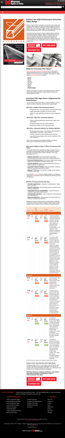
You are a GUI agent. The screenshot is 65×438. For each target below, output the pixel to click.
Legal (48, 405)
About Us (49, 399)
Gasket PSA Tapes (11, 408)
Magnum (32, 426)
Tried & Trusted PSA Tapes (13, 399)
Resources (50, 410)
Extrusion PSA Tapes (11, 412)
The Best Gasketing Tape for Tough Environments (48, 392)
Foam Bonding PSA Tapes (12, 403)
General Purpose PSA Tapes (13, 401)
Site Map (49, 412)
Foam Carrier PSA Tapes (12, 405)
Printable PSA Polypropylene (34, 401)
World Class (50, 407)
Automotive (30, 407)
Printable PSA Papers (32, 403)
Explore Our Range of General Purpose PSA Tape (28, 394)
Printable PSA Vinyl (32, 399)
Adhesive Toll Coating (32, 405)
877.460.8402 (61, 1)
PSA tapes (36, 174)
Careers (49, 403)
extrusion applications (35, 75)
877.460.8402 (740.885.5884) (32, 420)
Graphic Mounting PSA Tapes (13, 410)
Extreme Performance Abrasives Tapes (25, 392)
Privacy (49, 408)
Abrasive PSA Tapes (11, 407)
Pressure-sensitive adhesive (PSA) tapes (37, 71)
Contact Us (50, 401)
